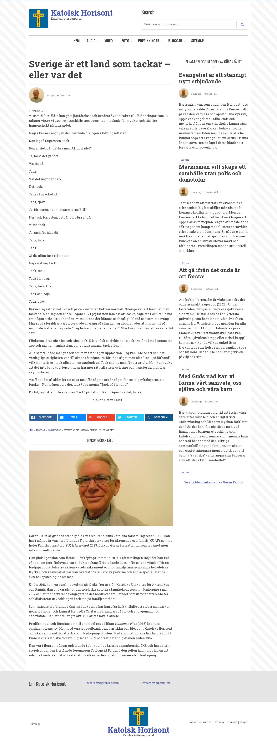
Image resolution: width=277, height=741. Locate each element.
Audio (91, 40)
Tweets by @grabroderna (102, 683)
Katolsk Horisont (82, 13)
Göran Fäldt (54, 430)
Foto (125, 40)
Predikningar (148, 40)
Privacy (219, 722)
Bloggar (175, 40)
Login (243, 722)
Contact (232, 722)
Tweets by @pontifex (155, 683)
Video (108, 40)
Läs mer (186, 160)
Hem (76, 40)
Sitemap (197, 40)
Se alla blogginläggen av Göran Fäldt (212, 482)
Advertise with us (200, 722)
